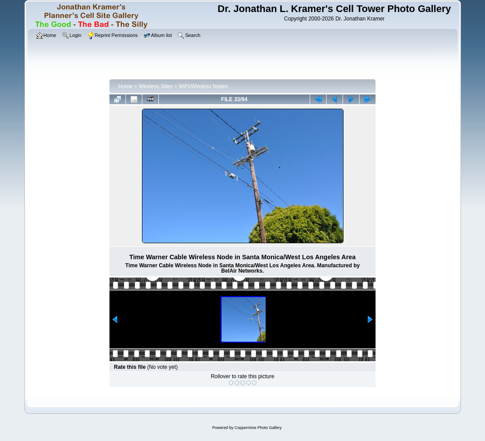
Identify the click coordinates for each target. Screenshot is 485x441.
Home (125, 86)
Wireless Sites (156, 86)
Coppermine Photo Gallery (258, 427)
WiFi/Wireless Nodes (203, 86)
